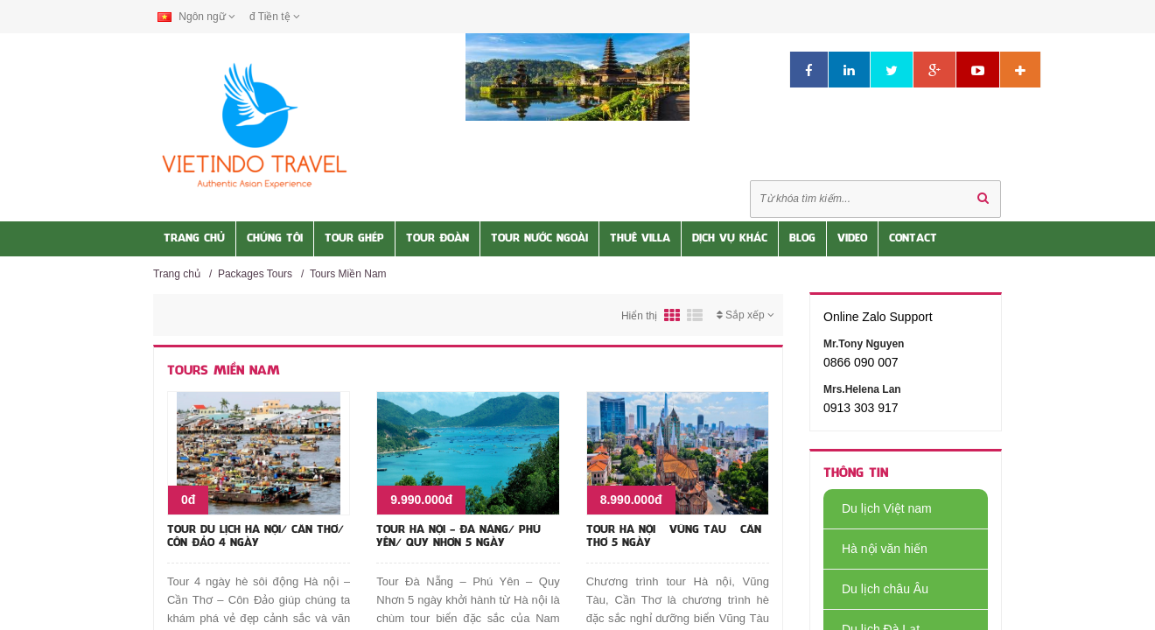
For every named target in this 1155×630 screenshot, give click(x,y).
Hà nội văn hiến (875, 549)
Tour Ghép (354, 239)
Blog (802, 239)
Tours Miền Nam (348, 274)
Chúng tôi (275, 239)
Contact (913, 239)
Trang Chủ (194, 239)
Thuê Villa (640, 239)
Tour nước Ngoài (539, 239)
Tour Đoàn (437, 239)
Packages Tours (255, 274)
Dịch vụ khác (729, 239)
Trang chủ (176, 274)
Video (852, 239)
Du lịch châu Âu (875, 589)
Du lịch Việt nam (877, 508)
